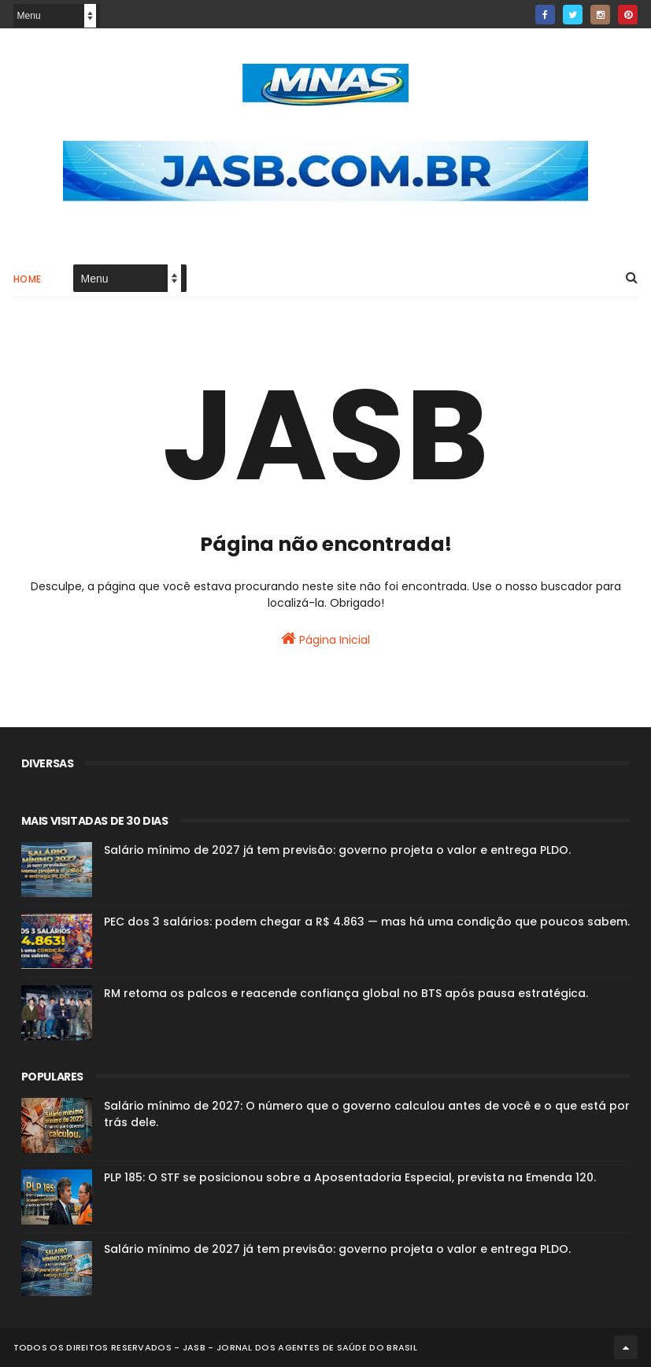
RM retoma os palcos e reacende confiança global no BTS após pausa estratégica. (346, 993)
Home (27, 279)
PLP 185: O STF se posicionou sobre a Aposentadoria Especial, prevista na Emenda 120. (350, 1177)
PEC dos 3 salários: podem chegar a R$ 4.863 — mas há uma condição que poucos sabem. (367, 921)
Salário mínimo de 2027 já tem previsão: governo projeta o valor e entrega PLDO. (337, 850)
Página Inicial (325, 639)
